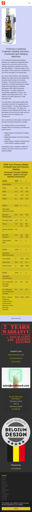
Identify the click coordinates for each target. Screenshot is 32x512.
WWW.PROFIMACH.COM (16, 355)
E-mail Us (16, 409)
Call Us (16, 404)
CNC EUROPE (16, 361)
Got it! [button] (16, 508)
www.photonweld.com (16, 358)
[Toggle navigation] (29, 3)
